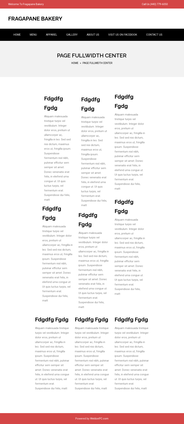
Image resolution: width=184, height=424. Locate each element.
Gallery (72, 34)
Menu (33, 34)
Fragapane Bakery (35, 18)
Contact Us (154, 34)
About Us (93, 34)
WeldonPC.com (99, 418)
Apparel (51, 34)
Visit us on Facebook (122, 34)
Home (17, 34)
